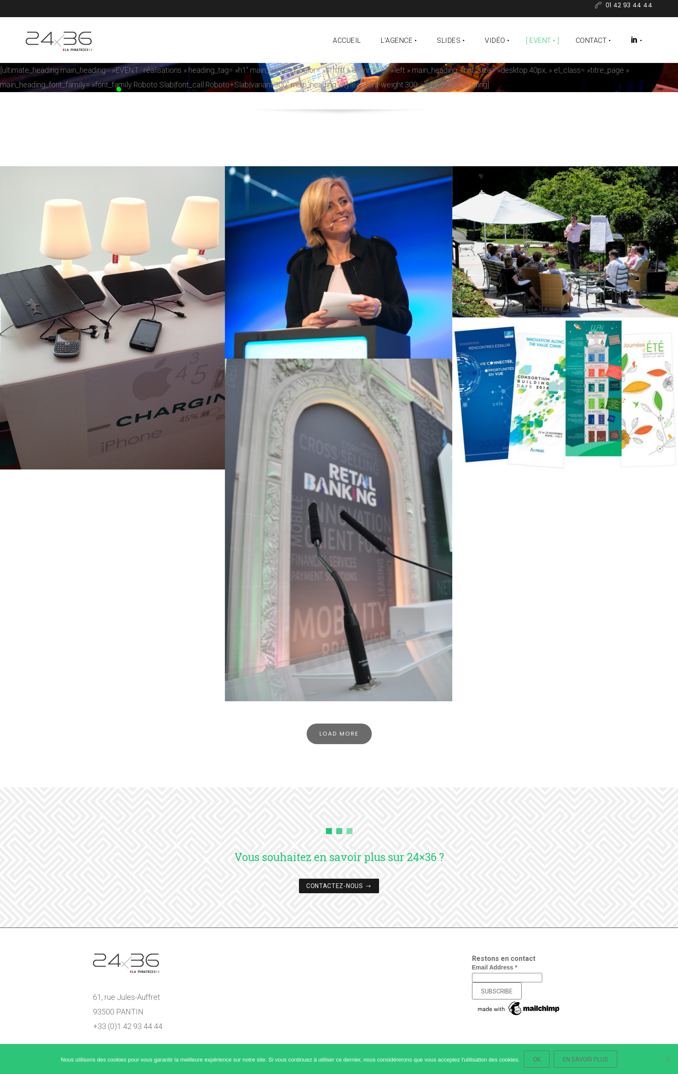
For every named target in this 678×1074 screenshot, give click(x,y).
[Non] (667, 1059)
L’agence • (399, 40)
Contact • (593, 40)
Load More (339, 734)
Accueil (347, 40)
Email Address (494, 967)
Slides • (451, 40)
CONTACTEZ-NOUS (339, 887)
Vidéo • (497, 40)
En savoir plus (585, 1059)
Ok (537, 1059)
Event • (542, 40)
